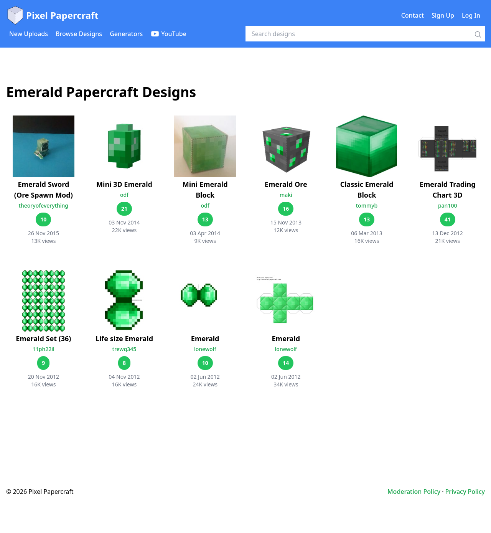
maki (286, 194)
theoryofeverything (43, 205)
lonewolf (205, 349)
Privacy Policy (465, 491)
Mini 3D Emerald (124, 184)
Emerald (205, 338)
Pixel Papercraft (52, 15)
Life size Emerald (124, 338)
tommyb (367, 205)
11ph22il (43, 349)
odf (124, 194)
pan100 (447, 205)
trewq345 (124, 349)
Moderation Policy (413, 491)
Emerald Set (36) (43, 338)
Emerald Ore (286, 184)
